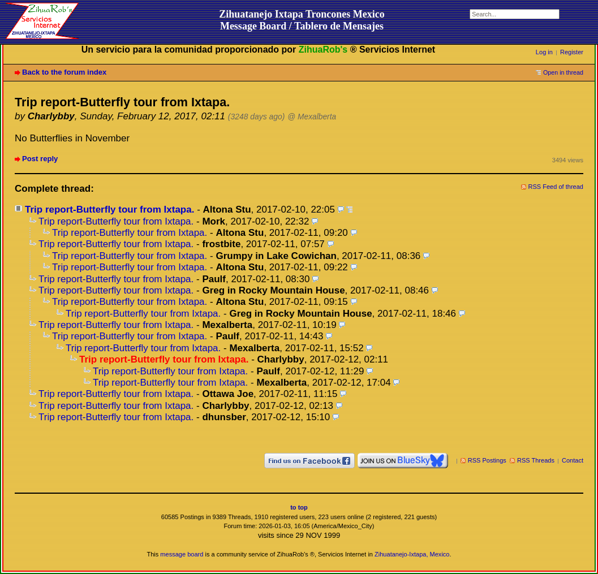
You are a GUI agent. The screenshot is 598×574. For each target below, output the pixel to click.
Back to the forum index (64, 72)
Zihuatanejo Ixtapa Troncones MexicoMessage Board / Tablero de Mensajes (302, 20)
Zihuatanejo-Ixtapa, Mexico (412, 554)
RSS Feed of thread (556, 186)
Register (571, 52)
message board (181, 554)
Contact (572, 460)
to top (299, 507)
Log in (544, 52)
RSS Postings (487, 460)
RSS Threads (535, 460)
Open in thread (563, 72)
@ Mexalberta (311, 117)
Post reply (40, 158)
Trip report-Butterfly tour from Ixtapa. (109, 209)
